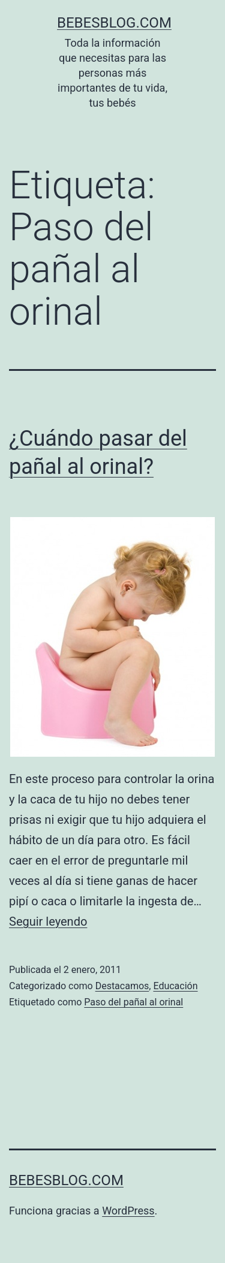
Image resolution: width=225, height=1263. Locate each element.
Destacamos (122, 986)
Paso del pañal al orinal (133, 1002)
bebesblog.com (114, 22)
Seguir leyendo (48, 921)
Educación (175, 986)
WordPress (128, 1210)
